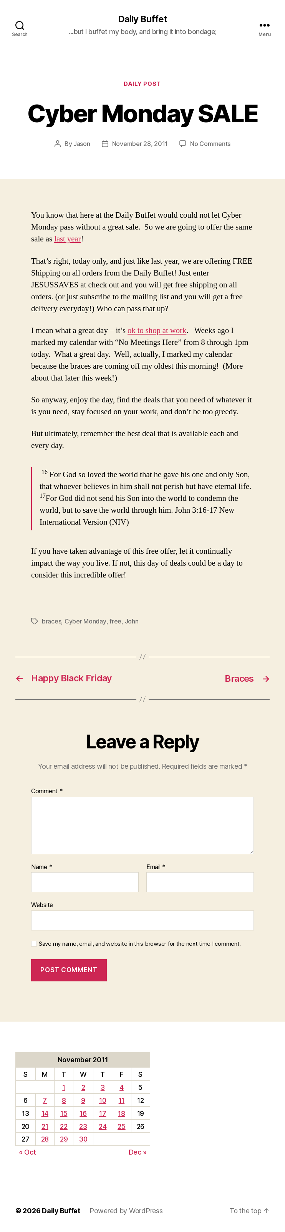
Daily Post (142, 84)
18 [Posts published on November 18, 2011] (121, 1113)
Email (156, 866)
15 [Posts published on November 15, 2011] (63, 1113)
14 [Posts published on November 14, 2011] (44, 1113)
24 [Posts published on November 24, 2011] (103, 1126)
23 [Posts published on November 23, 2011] (83, 1126)
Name (41, 866)
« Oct (27, 1152)
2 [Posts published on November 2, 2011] (83, 1087)
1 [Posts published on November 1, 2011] (63, 1087)
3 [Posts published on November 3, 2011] (103, 1087)
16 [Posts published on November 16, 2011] (83, 1113)
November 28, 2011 (140, 144)
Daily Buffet (142, 19)
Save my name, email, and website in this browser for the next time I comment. (140, 943)
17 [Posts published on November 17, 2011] (102, 1113)
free (115, 621)
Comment (47, 790)
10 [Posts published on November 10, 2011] (102, 1100)
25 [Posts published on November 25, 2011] (122, 1126)
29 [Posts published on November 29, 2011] (63, 1139)
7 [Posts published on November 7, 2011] (45, 1100)
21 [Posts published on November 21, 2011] (44, 1126)
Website (42, 904)
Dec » (138, 1152)
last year (67, 239)
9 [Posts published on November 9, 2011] (83, 1100)
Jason (81, 144)
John (131, 621)
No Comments (210, 144)
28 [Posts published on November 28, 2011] (44, 1139)
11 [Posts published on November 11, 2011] (121, 1100)
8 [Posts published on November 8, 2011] (63, 1100)
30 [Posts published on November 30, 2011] (83, 1139)
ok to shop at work (157, 330)
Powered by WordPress (126, 1210)
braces (51, 621)
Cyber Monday (85, 621)
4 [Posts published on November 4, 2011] (122, 1087)
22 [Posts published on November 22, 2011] (63, 1126)
